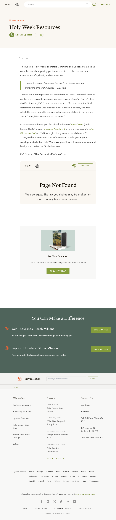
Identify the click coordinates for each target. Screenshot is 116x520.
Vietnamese (94, 481)
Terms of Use (40, 508)
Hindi (91, 471)
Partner (105, 4)
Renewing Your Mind (54, 128)
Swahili (41, 481)
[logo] (17, 5)
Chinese (50, 471)
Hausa (83, 471)
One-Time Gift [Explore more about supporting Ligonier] (101, 349)
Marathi (64, 476)
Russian (93, 476)
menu (7, 4)
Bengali (40, 471)
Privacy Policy (86, 508)
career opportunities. (85, 494)
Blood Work (77, 124)
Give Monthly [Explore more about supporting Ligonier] (101, 330)
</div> (58, 182)
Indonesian (33, 476)
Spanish (32, 481)
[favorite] (37, 35)
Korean (55, 476)
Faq (25, 508)
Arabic (31, 471)
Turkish (66, 481)
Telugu (57, 481)
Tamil (49, 481)
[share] (41, 35)
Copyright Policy (63, 508)
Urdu (84, 481)
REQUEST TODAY (58, 271)
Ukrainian (75, 481)
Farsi (58, 471)
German (75, 471)
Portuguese (82, 476)
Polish (72, 476)
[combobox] (54, 4)
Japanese (45, 476)
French (66, 471)
